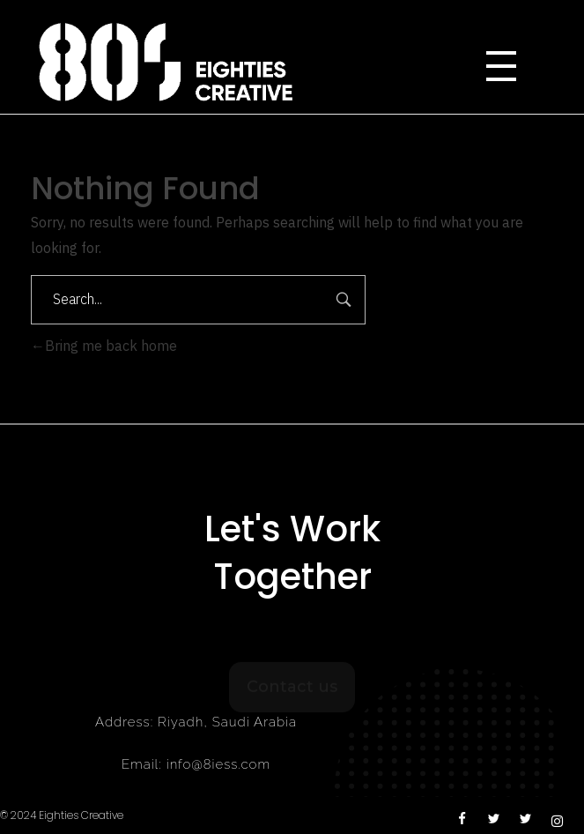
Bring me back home (104, 346)
